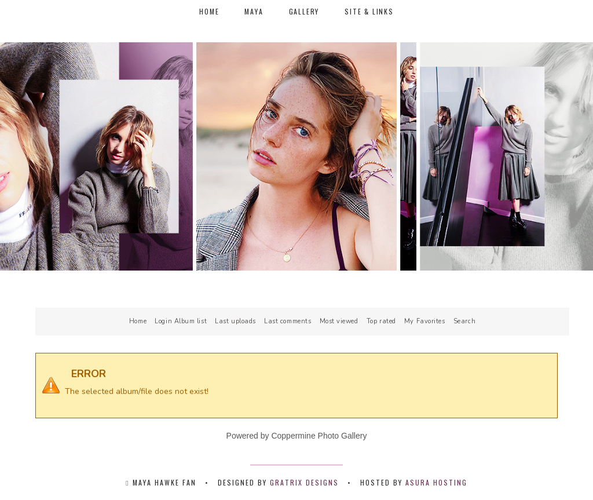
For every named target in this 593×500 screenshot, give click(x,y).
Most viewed (339, 321)
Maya (253, 11)
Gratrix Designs (304, 482)
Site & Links (369, 11)
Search (464, 321)
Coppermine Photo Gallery (319, 435)
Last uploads (235, 321)
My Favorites (424, 321)
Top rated (381, 321)
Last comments (287, 321)
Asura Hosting (436, 482)
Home (209, 11)
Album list (190, 321)
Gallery (304, 11)
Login (163, 321)
